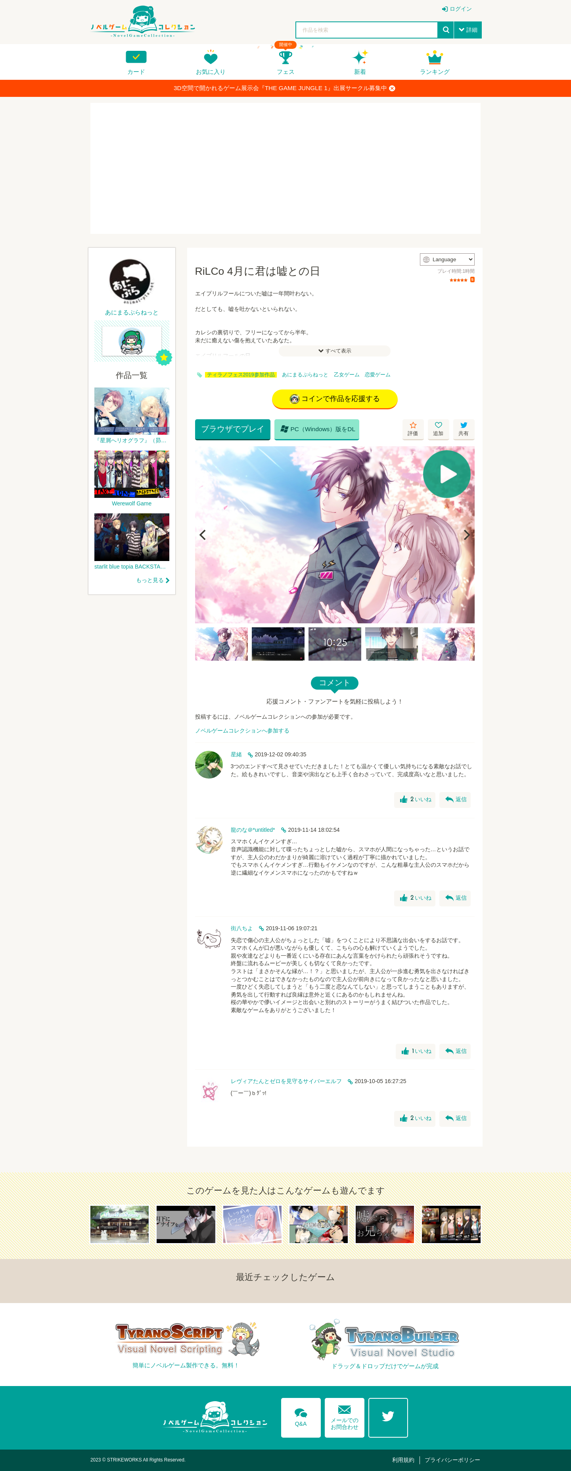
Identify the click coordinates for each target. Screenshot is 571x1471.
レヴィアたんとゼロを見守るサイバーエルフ (286, 1081)
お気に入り (211, 71)
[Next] (466, 535)
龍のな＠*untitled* (253, 830)
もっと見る (150, 580)
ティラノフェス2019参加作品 (241, 375)
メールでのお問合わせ (344, 1415)
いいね (415, 799)
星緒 (236, 754)
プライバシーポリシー (452, 1460)
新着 (360, 71)
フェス (286, 71)
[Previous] (204, 535)
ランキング (435, 71)
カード (136, 71)
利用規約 (403, 1460)
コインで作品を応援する (335, 399)
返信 (456, 799)
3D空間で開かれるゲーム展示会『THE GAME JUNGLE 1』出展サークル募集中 (284, 88)
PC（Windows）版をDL (318, 428)
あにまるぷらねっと (305, 375)
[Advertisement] (285, 168)
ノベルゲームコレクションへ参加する (242, 730)
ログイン (461, 9)
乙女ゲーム (347, 375)
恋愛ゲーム (378, 375)
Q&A (301, 1416)
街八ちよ (242, 928)
